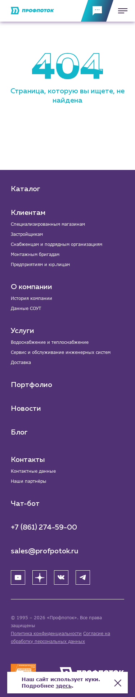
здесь (64, 686)
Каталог (25, 189)
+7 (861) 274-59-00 (44, 527)
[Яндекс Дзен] (39, 577)
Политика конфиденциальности (46, 633)
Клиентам (28, 212)
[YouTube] (18, 577)
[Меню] (120, 11)
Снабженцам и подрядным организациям (56, 244)
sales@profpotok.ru (44, 551)
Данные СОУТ (26, 308)
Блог (19, 432)
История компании (31, 298)
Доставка (21, 362)
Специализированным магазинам (48, 224)
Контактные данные (33, 471)
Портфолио (31, 384)
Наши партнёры (28, 481)
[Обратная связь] (97, 11)
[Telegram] (83, 577)
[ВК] (61, 577)
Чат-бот (25, 503)
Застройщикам (27, 234)
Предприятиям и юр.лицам (40, 264)
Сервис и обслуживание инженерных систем (61, 352)
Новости (26, 408)
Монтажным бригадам (35, 254)
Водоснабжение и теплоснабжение (50, 342)
